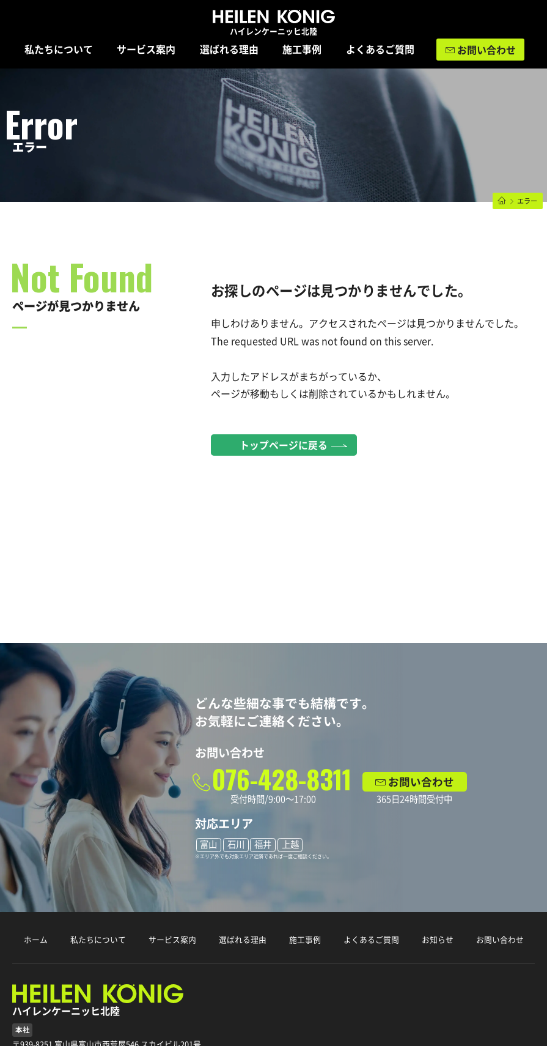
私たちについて (58, 49)
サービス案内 (146, 49)
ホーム (36, 940)
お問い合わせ (486, 50)
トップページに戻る (284, 445)
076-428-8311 (281, 779)
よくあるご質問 (380, 49)
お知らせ (437, 940)
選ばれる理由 (229, 49)
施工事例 (301, 49)
